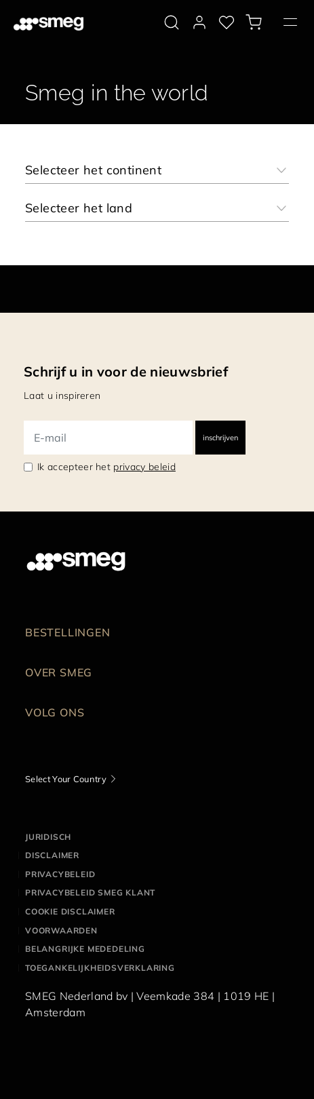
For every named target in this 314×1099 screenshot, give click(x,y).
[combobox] (157, 170)
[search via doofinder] (171, 22)
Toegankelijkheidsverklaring (100, 968)
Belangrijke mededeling (85, 949)
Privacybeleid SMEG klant (90, 892)
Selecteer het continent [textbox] (93, 170)
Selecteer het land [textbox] (78, 208)
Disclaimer (52, 855)
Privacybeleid (60, 874)
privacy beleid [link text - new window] (144, 467)
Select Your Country (65, 778)
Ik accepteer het (106, 467)
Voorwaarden (61, 930)
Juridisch (48, 837)
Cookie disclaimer (70, 911)
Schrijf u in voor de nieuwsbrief (126, 371)
